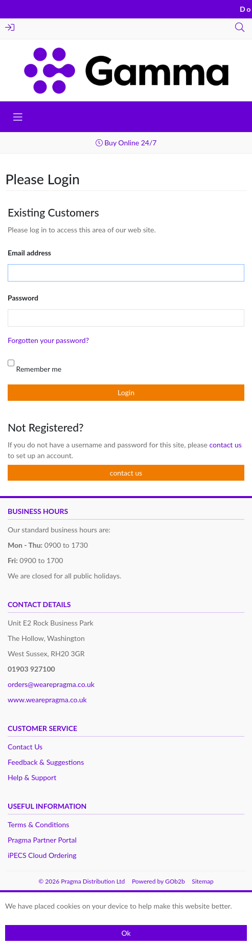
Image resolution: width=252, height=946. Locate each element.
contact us (225, 444)
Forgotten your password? (48, 340)
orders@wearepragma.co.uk (51, 684)
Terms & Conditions (38, 824)
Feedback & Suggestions (46, 762)
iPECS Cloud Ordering (42, 855)
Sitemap (203, 881)
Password (23, 297)
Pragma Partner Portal (42, 839)
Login (9, 27)
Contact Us (25, 746)
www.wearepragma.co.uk (47, 699)
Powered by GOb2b (158, 881)
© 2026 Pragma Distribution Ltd (81, 881)
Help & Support (32, 777)
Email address (29, 252)
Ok (125, 933)
